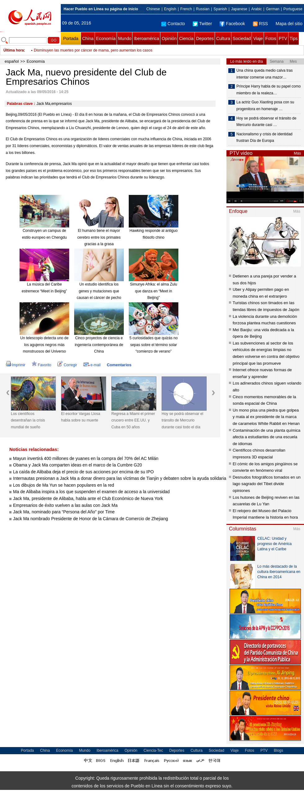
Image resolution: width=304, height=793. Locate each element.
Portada (70, 38)
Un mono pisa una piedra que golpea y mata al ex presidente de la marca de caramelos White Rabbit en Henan (266, 417)
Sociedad (242, 38)
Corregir (67, 365)
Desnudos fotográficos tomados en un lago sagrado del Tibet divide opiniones (267, 484)
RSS (260, 23)
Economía (106, 38)
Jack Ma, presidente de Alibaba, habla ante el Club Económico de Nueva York (88, 498)
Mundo (125, 38)
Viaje (258, 38)
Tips (294, 38)
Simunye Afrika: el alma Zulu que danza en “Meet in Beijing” (153, 291)
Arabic (256, 9)
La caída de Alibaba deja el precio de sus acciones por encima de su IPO (83, 471)
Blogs (278, 750)
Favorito (41, 365)
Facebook (232, 23)
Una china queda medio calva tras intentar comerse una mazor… (264, 73)
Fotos (270, 38)
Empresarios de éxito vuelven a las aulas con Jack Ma (65, 505)
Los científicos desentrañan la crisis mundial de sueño (28, 420)
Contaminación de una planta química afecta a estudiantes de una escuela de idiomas (266, 437)
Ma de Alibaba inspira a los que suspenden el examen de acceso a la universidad (91, 491)
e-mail (92, 365)
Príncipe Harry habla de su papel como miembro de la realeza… (268, 89)
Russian (202, 9)
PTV (283, 38)
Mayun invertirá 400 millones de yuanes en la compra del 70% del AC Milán (85, 458)
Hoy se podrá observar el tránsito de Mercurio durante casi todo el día (182, 420)
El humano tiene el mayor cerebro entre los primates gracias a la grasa (98, 237)
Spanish (220, 9)
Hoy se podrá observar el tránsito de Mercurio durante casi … (266, 121)
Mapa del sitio (289, 23)
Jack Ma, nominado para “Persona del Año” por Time (64, 511)
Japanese (239, 9)
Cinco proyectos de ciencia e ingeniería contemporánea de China (99, 345)
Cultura (223, 38)
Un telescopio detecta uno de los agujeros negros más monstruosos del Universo (44, 345)
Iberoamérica (146, 38)
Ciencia (186, 38)
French (186, 9)
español (12, 61)
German (272, 9)
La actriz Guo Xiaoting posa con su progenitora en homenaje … (265, 105)
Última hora (13, 50)
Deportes (205, 38)
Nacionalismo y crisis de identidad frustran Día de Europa (264, 137)
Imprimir (15, 365)
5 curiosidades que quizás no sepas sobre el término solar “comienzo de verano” (153, 345)
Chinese (153, 9)
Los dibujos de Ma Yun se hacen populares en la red (63, 485)
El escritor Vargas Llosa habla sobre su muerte (80, 417)
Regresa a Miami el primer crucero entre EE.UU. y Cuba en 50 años (133, 420)
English (170, 9)
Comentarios (119, 365)
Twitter (202, 23)
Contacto (173, 23)
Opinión (169, 38)
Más (297, 153)
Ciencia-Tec (153, 750)
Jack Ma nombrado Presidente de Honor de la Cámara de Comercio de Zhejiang (90, 518)
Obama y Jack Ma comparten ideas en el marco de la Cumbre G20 (77, 464)
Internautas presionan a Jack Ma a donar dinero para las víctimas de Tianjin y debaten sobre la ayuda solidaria (119, 478)
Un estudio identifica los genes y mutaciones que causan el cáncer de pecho (99, 291)
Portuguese (293, 9)
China (88, 38)
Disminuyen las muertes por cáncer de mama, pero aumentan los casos (93, 50)
